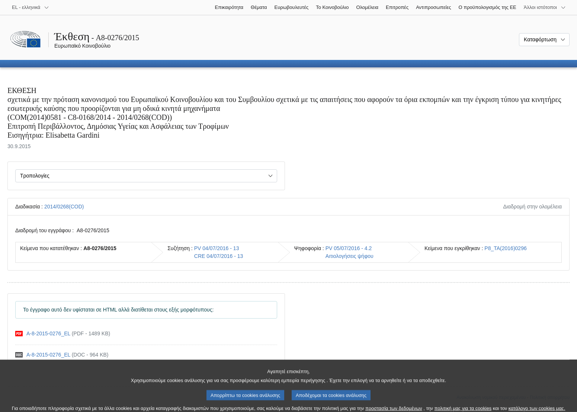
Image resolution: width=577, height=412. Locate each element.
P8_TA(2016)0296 (505, 248)
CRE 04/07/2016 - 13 (218, 256)
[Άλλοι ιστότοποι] (545, 7)
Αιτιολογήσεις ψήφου (350, 256)
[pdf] (62, 334)
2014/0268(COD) (64, 207)
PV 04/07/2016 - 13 (216, 248)
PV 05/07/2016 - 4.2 (349, 248)
